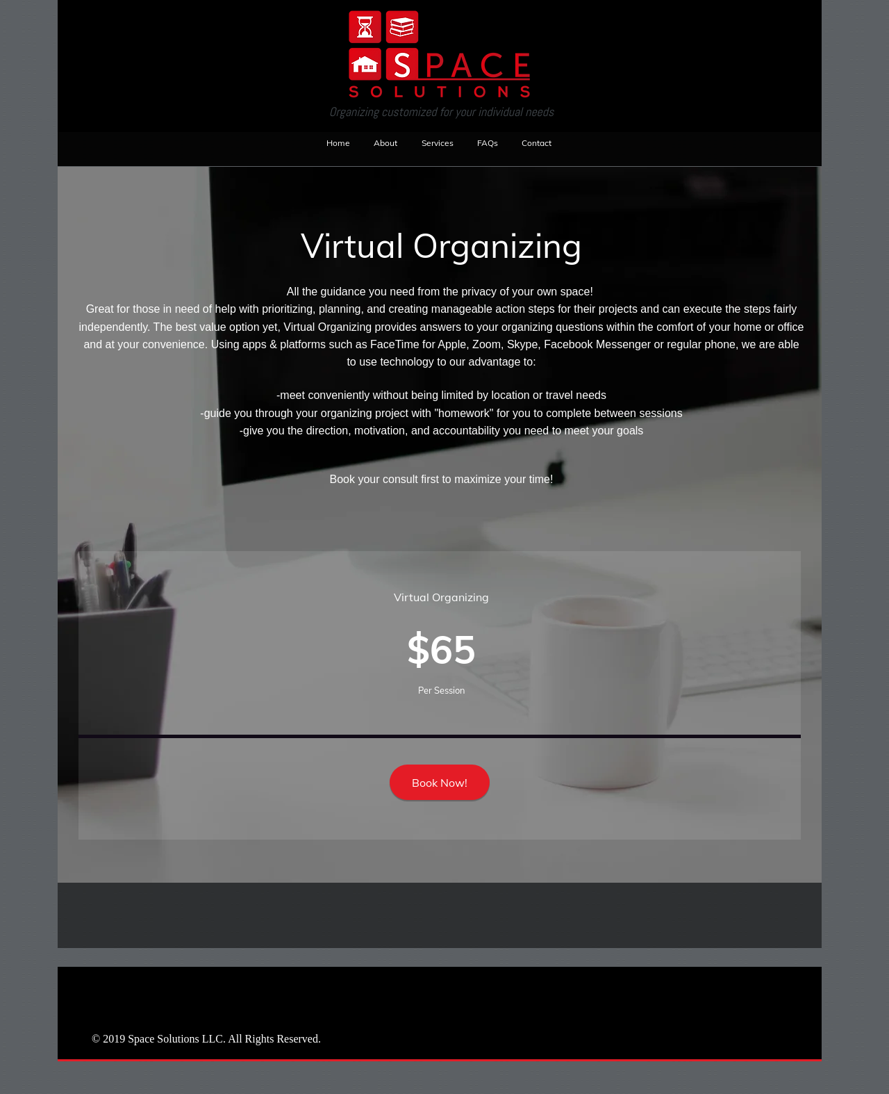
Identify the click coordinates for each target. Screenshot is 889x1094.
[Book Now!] (440, 782)
